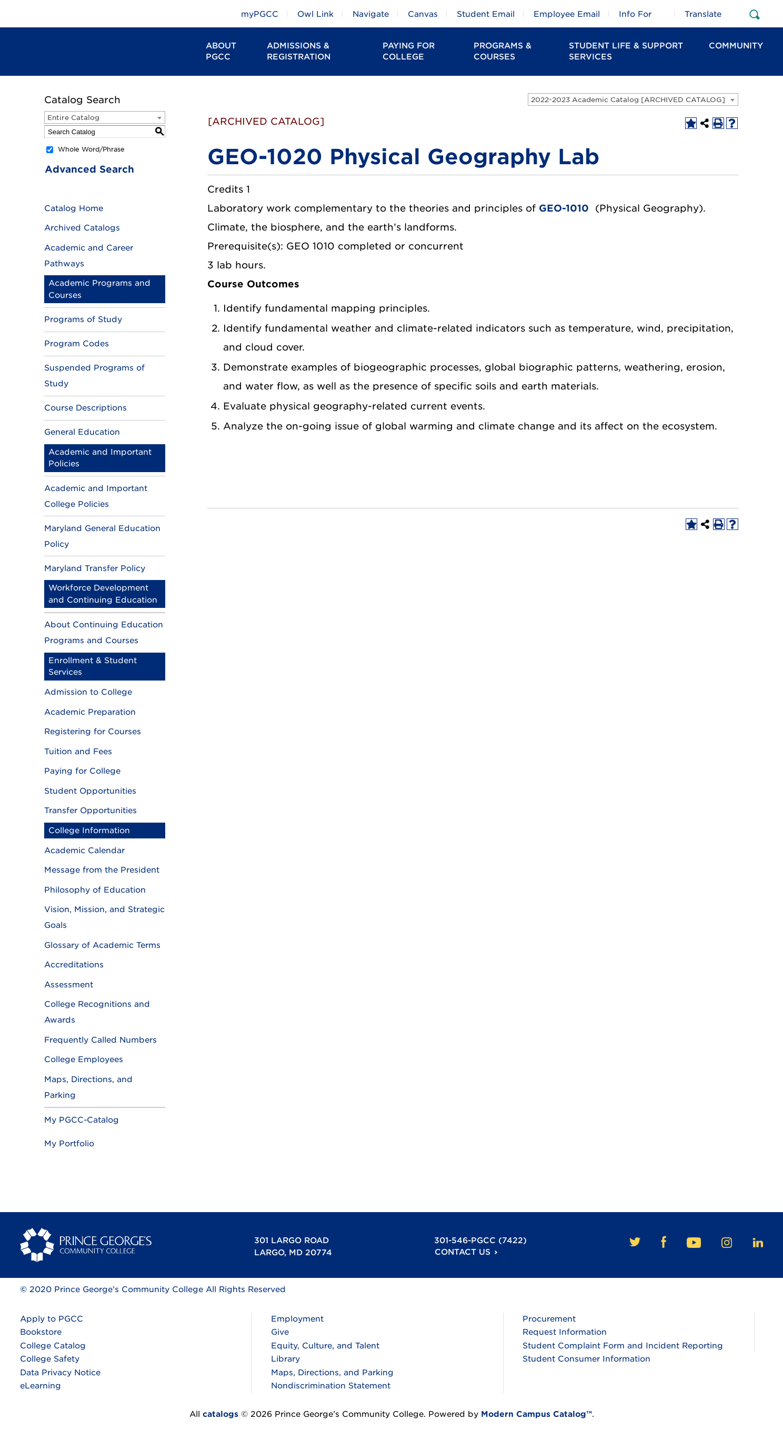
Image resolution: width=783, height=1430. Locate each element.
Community (736, 46)
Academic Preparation (90, 712)
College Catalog (53, 1346)
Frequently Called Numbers (100, 1040)
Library (285, 1359)
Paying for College (82, 771)
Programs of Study (83, 319)
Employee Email (567, 14)
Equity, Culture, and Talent (325, 1346)
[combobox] (633, 99)
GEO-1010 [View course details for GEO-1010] (564, 208)
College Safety (49, 1359)
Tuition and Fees (78, 751)
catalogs (220, 1414)
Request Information (565, 1332)
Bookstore (41, 1332)
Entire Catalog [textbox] (73, 118)
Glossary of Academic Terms (102, 945)
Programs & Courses (502, 51)
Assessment (68, 984)
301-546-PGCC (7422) (479, 1240)
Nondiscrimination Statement (330, 1386)
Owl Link (315, 14)
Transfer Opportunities (90, 810)
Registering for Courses (92, 731)
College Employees (83, 1059)
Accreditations (74, 964)
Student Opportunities (90, 791)
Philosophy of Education (95, 890)
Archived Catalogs (82, 228)
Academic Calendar (84, 850)
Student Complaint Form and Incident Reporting (623, 1346)
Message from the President (101, 870)
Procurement (549, 1319)
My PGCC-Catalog (81, 1120)
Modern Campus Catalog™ (536, 1414)
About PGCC (221, 51)
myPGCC (259, 14)
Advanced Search (89, 169)
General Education (82, 432)
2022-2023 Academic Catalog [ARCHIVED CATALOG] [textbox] (628, 100)
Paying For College (409, 51)
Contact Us (461, 1252)
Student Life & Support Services (626, 51)
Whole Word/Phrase (91, 149)
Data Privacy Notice (60, 1372)
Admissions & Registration (298, 51)
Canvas (423, 14)
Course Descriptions (85, 408)
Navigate (371, 14)
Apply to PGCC (51, 1319)
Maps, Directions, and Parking (332, 1372)
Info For (635, 14)
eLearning (40, 1386)
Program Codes (76, 343)
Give (280, 1332)
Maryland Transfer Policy (94, 568)
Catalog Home (73, 208)
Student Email (486, 14)
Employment (297, 1319)
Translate (703, 14)
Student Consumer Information (586, 1359)
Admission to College (88, 692)
